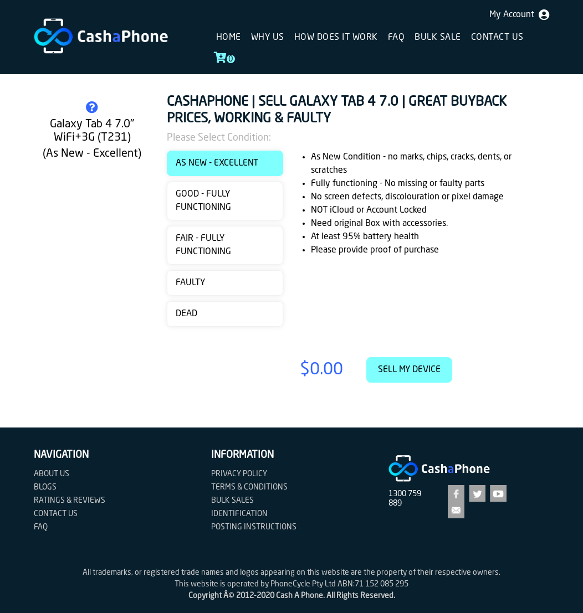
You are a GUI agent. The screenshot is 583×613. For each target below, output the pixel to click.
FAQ (396, 37)
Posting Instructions (253, 527)
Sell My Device (409, 369)
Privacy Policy (239, 474)
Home (228, 37)
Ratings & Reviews (69, 500)
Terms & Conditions (249, 487)
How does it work (336, 37)
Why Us (267, 37)
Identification (239, 514)
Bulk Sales (232, 500)
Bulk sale (438, 37)
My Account (519, 15)
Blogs (45, 487)
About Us (51, 474)
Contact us (497, 37)
